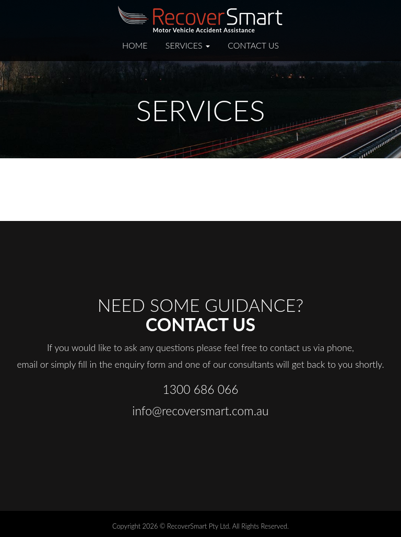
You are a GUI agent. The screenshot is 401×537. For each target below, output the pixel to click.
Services (188, 45)
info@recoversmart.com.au (200, 410)
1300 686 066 (200, 389)
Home (135, 45)
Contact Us (253, 45)
